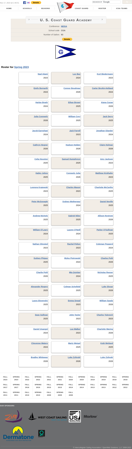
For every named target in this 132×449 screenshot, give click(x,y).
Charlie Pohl (42, 272)
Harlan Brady (41, 102)
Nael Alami (43, 74)
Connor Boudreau (72, 88)
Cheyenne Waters (39, 343)
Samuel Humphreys (71, 159)
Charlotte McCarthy (104, 187)
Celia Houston (41, 159)
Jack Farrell (74, 131)
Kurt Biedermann (105, 74)
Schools (27, 8)
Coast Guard (81, 8)
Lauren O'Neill (73, 230)
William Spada (106, 301)
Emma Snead (74, 301)
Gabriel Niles (74, 216)
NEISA (64, 26)
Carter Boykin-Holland (102, 88)
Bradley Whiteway (39, 357)
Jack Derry (108, 116)
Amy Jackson (106, 159)
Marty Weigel (74, 343)
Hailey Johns (42, 173)
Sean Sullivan (41, 315)
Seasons (45, 8)
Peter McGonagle (40, 201)
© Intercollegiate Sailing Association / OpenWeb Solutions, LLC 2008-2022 (102, 448)
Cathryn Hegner (40, 145)
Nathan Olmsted (40, 244)
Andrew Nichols (40, 216)
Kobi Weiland (106, 343)
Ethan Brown (74, 102)
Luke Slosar (107, 287)
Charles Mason (73, 187)
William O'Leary (40, 230)
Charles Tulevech (105, 315)
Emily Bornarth (41, 88)
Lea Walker (75, 329)
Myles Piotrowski (72, 258)
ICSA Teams (121, 8)
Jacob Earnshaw (40, 131)
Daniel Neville (106, 201)
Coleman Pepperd (104, 244)
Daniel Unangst (40, 329)
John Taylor (74, 315)
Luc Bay (76, 74)
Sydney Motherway (71, 201)
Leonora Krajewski (39, 187)
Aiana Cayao (107, 102)
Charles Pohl (107, 258)
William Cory (74, 116)
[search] (106, 2)
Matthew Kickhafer (104, 173)
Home (9, 8)
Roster (102, 8)
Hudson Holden (73, 145)
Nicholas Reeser (105, 272)
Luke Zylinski (74, 357)
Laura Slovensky (40, 301)
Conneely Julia (73, 173)
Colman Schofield (72, 287)
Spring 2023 (21, 67)
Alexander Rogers (39, 287)
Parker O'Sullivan (105, 230)
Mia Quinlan (74, 272)
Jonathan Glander (104, 131)
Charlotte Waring (105, 329)
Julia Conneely (41, 116)
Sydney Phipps (41, 258)
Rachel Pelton (73, 244)
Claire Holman (106, 145)
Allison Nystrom (105, 216)
